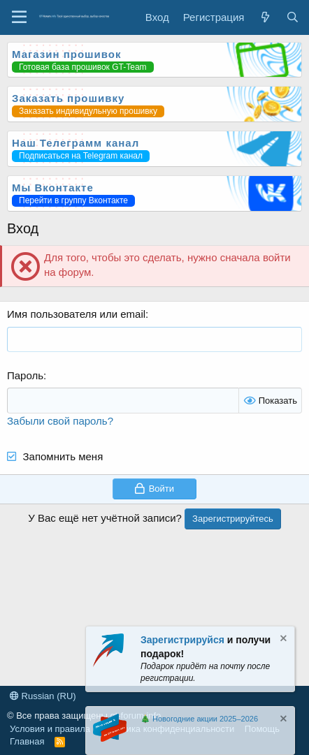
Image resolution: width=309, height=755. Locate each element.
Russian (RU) (43, 696)
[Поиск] (292, 17)
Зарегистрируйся (182, 639)
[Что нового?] (264, 17)
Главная (27, 741)
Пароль (25, 375)
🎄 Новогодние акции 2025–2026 (199, 718)
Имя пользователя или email (76, 314)
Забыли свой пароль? (60, 421)
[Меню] (19, 17)
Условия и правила (50, 729)
